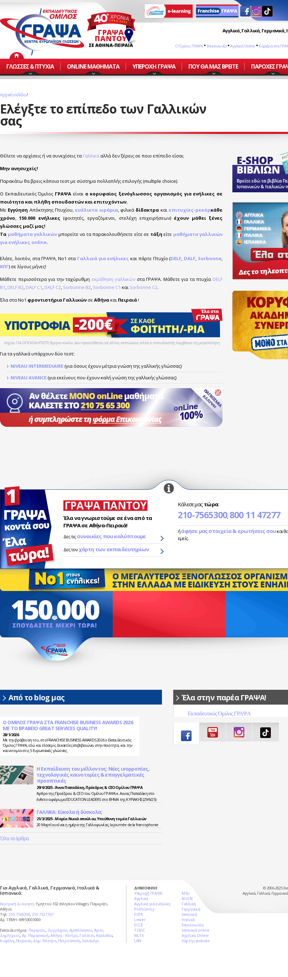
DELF (175, 258)
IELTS (139, 935)
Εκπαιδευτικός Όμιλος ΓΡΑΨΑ (219, 713)
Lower (140, 919)
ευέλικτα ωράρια (96, 210)
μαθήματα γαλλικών (32, 234)
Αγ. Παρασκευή (35, 935)
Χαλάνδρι (90, 940)
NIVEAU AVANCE (28, 377)
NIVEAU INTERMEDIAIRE (37, 366)
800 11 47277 (255, 515)
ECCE (138, 924)
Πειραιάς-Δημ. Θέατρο (36, 940)
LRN (137, 940)
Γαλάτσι (87, 935)
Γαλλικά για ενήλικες (103, 258)
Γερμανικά (191, 909)
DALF (189, 258)
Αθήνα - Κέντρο (64, 935)
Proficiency (144, 909)
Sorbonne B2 (77, 287)
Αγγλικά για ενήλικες (152, 903)
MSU (186, 893)
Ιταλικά (188, 919)
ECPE (138, 914)
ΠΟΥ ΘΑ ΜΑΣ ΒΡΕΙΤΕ (213, 66)
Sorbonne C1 (107, 287)
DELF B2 (15, 287)
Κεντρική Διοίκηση (17, 903)
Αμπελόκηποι (80, 930)
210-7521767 (43, 914)
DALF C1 (34, 287)
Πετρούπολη (69, 940)
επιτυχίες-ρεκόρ (190, 210)
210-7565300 (202, 515)
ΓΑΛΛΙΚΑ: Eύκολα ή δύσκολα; (69, 812)
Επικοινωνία (216, 46)
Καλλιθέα (104, 935)
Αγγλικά (141, 898)
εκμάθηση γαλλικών (114, 279)
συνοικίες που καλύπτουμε (111, 536)
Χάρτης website (196, 940)
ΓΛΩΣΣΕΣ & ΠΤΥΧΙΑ (30, 66)
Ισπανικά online (195, 930)
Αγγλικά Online (242, 46)
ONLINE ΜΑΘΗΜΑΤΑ (93, 66)
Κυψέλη (7, 940)
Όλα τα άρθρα (14, 838)
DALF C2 (52, 287)
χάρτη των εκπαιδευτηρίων (114, 549)
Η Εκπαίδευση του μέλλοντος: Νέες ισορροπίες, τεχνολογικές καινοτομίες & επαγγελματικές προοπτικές (93, 775)
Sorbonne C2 (143, 287)
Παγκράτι (37, 930)
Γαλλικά (91, 156)
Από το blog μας (36, 697)
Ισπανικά (189, 914)
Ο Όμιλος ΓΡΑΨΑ (189, 46)
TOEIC (139, 930)
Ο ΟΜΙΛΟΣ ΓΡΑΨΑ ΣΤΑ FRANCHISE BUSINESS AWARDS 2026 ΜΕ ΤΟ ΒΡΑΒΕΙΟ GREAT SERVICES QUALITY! (68, 725)
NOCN (187, 898)
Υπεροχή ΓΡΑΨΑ (148, 893)
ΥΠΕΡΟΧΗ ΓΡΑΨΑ (153, 66)
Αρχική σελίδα (13, 95)
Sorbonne (209, 258)
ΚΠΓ (4, 266)
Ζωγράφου (58, 930)
